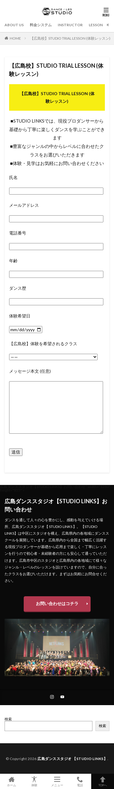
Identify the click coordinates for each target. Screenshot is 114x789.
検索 (8, 719)
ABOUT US (14, 25)
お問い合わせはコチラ (57, 603)
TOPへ (102, 781)
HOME (15, 38)
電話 (79, 781)
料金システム (41, 25)
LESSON (96, 25)
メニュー (57, 781)
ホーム (11, 781)
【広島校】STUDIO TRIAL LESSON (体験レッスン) (70, 38)
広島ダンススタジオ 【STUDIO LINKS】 (72, 758)
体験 (34, 781)
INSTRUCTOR (70, 25)
